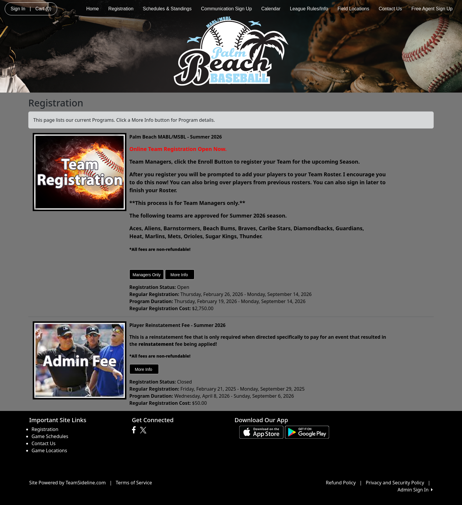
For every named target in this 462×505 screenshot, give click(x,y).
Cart (43, 8)
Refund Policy (341, 482)
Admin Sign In (415, 489)
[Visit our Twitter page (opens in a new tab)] (143, 430)
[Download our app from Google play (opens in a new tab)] (307, 431)
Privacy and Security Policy (395, 482)
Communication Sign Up (226, 8)
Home (92, 8)
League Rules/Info (309, 8)
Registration (120, 8)
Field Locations (353, 8)
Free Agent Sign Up (432, 8)
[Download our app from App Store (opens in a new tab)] (261, 431)
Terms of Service (134, 482)
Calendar (270, 8)
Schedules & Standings (167, 8)
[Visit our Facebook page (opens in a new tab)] (135, 430)
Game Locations (49, 450)
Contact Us (390, 8)
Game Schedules (50, 436)
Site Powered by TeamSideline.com (67, 482)
